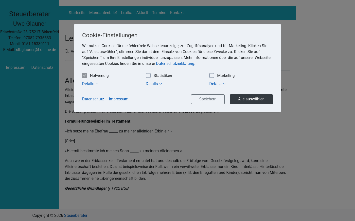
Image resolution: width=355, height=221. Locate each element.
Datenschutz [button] (93, 99)
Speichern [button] (207, 99)
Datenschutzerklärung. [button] (175, 63)
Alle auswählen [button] (251, 99)
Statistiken (159, 76)
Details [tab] (90, 83)
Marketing (222, 76)
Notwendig (95, 76)
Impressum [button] (118, 99)
